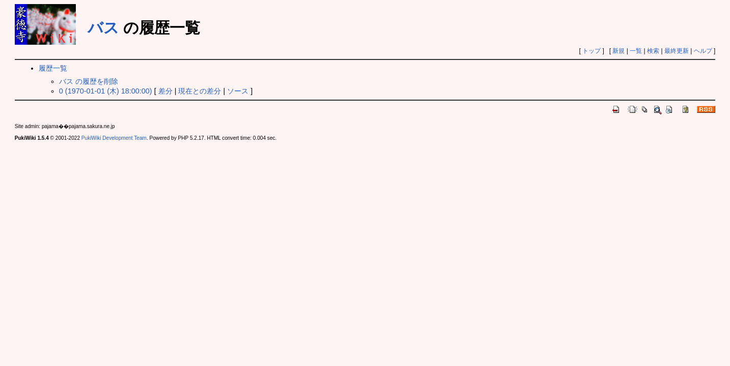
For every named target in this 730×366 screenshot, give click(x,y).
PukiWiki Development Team (114, 138)
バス (103, 27)
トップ (591, 50)
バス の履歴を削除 (88, 81)
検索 (653, 50)
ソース (237, 91)
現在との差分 (199, 91)
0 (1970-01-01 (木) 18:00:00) (105, 91)
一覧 (636, 50)
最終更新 (676, 50)
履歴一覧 (53, 68)
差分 (165, 91)
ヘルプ (703, 50)
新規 (618, 50)
